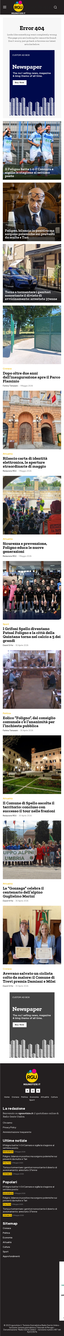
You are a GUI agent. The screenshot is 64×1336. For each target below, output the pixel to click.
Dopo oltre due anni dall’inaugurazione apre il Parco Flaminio (31, 377)
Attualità (8, 454)
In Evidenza (11, 163)
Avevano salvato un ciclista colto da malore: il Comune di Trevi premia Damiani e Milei (29, 977)
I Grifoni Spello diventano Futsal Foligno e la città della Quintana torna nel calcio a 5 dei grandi (32, 634)
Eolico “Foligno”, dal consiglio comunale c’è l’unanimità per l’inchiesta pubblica (29, 721)
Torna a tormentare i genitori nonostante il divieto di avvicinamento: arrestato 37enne (30, 1169)
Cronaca (9, 286)
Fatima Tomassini (10, 386)
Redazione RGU (10, 471)
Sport (6, 624)
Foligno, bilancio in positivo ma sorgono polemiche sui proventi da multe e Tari (30, 1158)
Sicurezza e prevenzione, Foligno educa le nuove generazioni (25, 547)
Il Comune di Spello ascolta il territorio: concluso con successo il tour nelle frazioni (29, 807)
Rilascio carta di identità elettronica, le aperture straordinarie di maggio (25, 462)
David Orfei (8, 645)
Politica (9, 225)
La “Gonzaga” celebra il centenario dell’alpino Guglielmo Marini (23, 892)
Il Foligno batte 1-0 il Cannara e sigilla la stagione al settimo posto (28, 1146)
